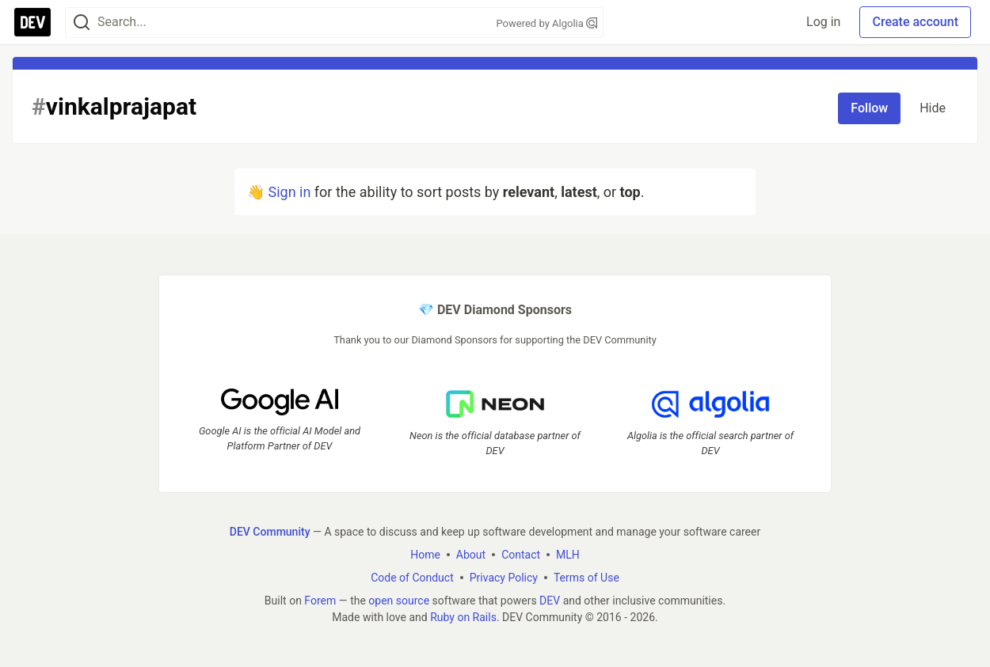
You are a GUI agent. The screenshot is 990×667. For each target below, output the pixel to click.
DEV (549, 600)
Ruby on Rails (463, 617)
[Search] (81, 22)
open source (398, 600)
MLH (568, 554)
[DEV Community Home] (32, 22)
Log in (823, 21)
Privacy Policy (504, 577)
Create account (915, 21)
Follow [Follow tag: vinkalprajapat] (869, 108)
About (470, 554)
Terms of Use (586, 577)
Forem (320, 600)
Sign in (289, 192)
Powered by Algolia (546, 23)
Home (425, 554)
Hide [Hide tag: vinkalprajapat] (933, 108)
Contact (520, 554)
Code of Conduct (412, 577)
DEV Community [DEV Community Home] (270, 531)
